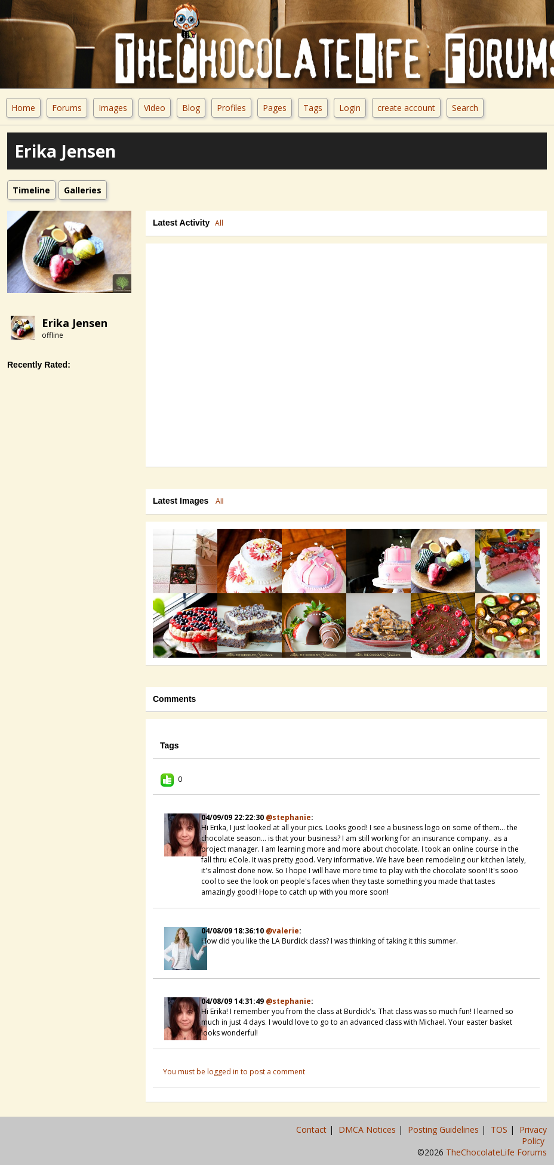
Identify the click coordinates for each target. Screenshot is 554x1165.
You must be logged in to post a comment (234, 1072)
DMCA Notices (368, 1129)
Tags (312, 107)
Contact (312, 1129)
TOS (500, 1129)
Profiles (231, 107)
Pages (275, 107)
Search (465, 107)
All (219, 223)
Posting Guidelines (444, 1129)
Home (23, 107)
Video (154, 107)
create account (406, 107)
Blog (191, 107)
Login (350, 107)
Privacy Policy (533, 1135)
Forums (67, 107)
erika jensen (74, 323)
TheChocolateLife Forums (496, 1152)
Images (113, 107)
